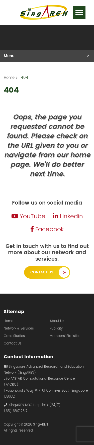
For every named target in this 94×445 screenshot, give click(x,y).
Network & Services (19, 328)
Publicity (56, 328)
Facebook (47, 229)
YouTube (28, 217)
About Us (57, 321)
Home (8, 321)
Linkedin (68, 217)
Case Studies (14, 336)
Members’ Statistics (65, 336)
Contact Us (41, 272)
